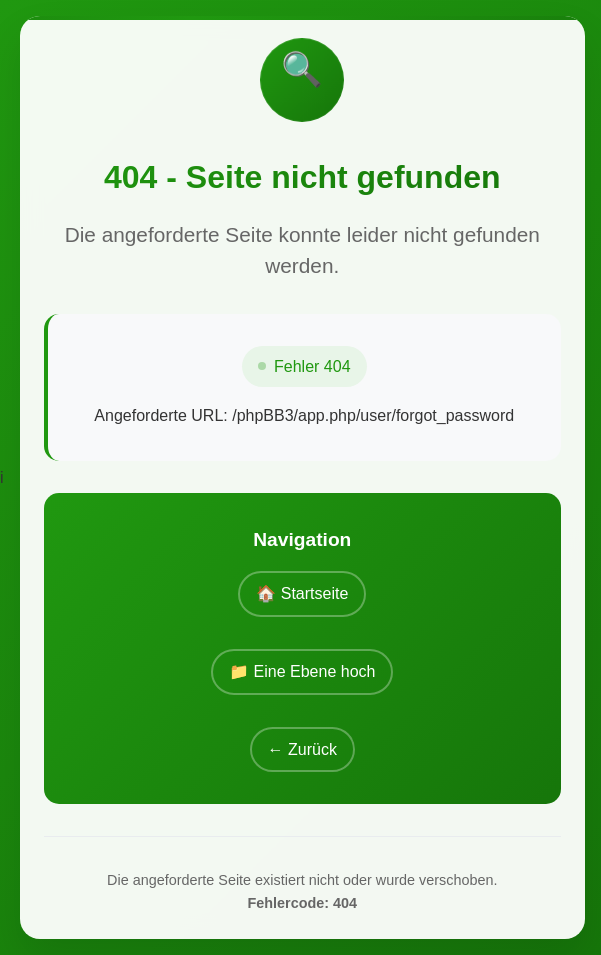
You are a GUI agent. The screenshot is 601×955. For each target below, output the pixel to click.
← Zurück (302, 749)
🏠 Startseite (302, 593)
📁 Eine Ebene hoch (302, 671)
